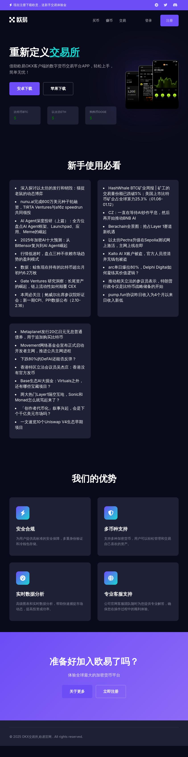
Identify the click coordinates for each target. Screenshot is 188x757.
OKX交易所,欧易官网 (37, 736)
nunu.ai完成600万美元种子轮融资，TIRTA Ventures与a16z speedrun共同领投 (49, 207)
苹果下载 (58, 88)
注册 (169, 20)
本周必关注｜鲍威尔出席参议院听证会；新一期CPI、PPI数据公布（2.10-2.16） (50, 300)
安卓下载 (24, 88)
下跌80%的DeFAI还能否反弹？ (48, 359)
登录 (148, 20)
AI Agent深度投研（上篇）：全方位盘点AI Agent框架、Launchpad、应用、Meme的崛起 (50, 226)
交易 (122, 20)
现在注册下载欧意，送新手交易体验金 (39, 5)
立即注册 (110, 691)
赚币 (109, 20)
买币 (96, 20)
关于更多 (77, 691)
